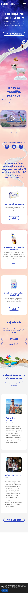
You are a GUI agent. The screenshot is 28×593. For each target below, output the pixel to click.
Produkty (4, 548)
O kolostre (5, 550)
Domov (3, 546)
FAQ (2, 555)
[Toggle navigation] (24, 3)
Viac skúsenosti (14, 520)
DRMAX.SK (14, 339)
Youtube (21, 567)
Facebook (7, 567)
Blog (2, 552)
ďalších (13, 332)
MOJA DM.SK (14, 344)
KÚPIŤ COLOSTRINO (14, 34)
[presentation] (12, 132)
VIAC (14, 218)
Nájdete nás (5, 557)
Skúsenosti (4, 553)
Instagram (14, 567)
